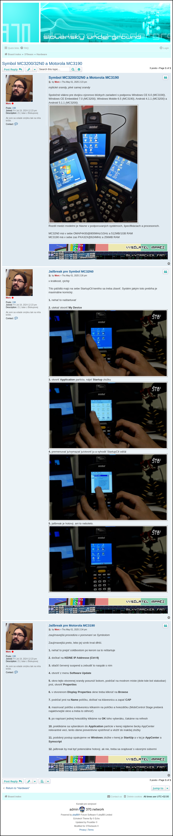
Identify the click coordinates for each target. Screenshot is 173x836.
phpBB (75, 815)
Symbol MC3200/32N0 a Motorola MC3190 (42, 63)
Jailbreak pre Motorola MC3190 (72, 625)
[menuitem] (24, 48)
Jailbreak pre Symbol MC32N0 (71, 271)
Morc (8, 103)
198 (14, 108)
